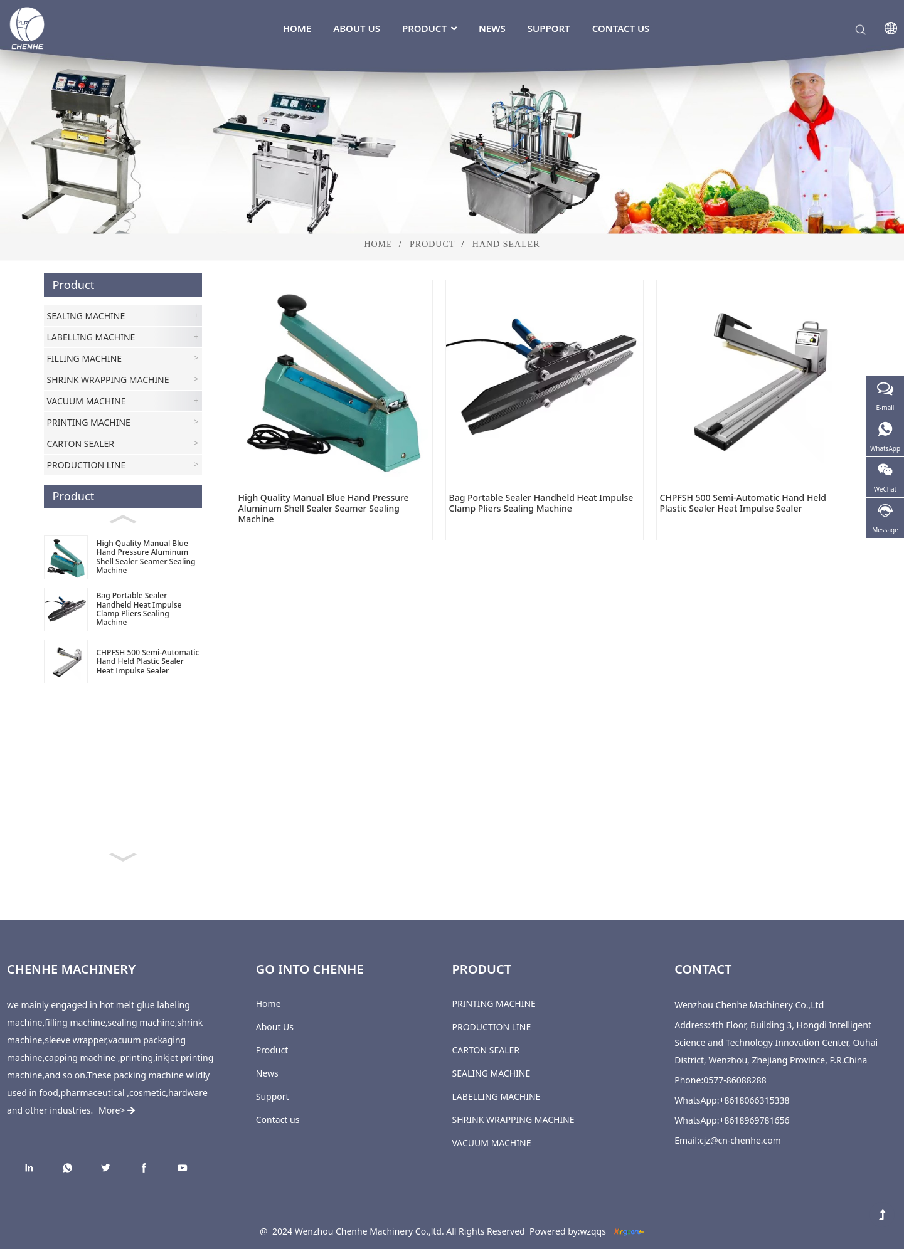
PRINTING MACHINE (494, 1003)
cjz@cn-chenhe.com (740, 1140)
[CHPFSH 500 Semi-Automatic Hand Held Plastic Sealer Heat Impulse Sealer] (123, 662)
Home (297, 28)
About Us (356, 28)
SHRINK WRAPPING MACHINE (513, 1119)
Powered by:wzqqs (567, 1231)
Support (549, 28)
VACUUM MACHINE (491, 1143)
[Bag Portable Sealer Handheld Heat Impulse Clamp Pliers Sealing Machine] (123, 609)
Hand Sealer (506, 244)
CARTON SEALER (485, 1050)
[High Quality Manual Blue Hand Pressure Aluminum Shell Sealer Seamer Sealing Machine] (123, 557)
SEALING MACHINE (491, 1073)
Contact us (621, 28)
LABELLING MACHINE (496, 1096)
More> (115, 1110)
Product (429, 28)
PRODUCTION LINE (491, 1027)
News (492, 28)
